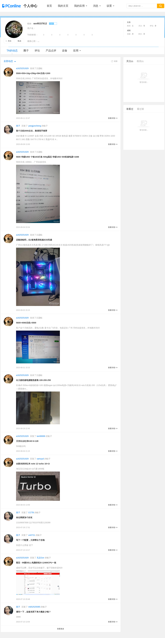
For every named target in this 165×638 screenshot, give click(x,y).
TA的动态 (12, 51)
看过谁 (140, 109)
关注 (8, 41)
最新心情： (32, 41)
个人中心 (30, 6)
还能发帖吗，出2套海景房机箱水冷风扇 (34, 240)
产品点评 (51, 50)
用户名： (31, 28)
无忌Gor (40, 558)
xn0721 (32, 535)
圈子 (26, 50)
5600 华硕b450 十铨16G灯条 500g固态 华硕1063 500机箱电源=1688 (47, 157)
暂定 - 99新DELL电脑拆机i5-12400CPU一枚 (36, 562)
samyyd (40, 459)
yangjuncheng (35, 126)
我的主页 (63, 5)
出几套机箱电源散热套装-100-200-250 (33, 380)
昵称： (30, 23)
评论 (37, 50)
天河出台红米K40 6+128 (27, 441)
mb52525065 (34, 607)
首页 (49, 5)
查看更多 (60, 629)
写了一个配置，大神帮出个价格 (30, 540)
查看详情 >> (113, 118)
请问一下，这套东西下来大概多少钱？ (33, 612)
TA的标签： (32, 35)
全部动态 (8, 61)
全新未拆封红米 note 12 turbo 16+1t (33, 464)
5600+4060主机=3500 (26, 323)
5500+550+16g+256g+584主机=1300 (33, 73)
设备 (64, 50)
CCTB (31, 512)
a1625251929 (22, 68)
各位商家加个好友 (24, 517)
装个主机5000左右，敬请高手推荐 (31, 131)
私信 (19, 41)
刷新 (114, 61)
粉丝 (140, 61)
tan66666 (41, 436)
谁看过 (129, 109)
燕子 (18, 126)
